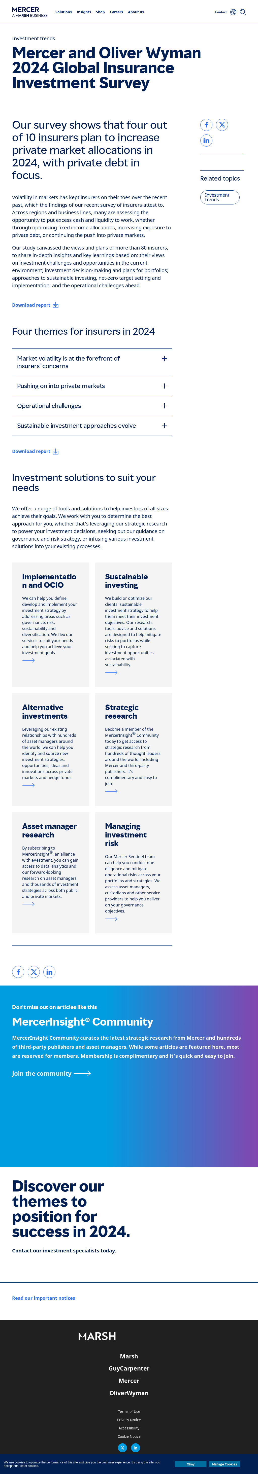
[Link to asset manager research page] (50, 904)
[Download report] (35, 305)
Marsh (129, 1356)
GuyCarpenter (129, 1368)
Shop (100, 12)
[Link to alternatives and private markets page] (50, 785)
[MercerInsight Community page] (129, 1073)
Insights (84, 12)
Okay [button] (191, 1464)
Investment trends (33, 38)
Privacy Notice (129, 1420)
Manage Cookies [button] (224, 1464)
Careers (116, 12)
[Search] (243, 12)
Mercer (129, 1381)
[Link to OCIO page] (50, 660)
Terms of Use (129, 1411)
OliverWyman (129, 1393)
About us (136, 12)
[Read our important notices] (43, 1298)
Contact (221, 12)
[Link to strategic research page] (133, 791)
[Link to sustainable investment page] (133, 672)
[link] (18, 972)
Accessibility (129, 1428)
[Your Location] (233, 12)
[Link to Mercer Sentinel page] (133, 918)
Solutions (63, 12)
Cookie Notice (129, 1436)
